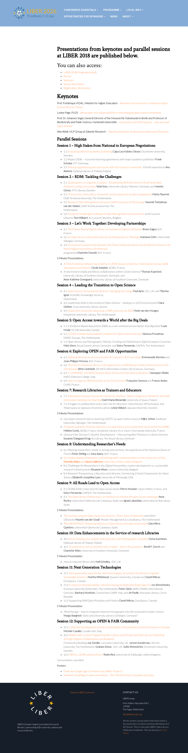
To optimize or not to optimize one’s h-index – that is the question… (106, 546)
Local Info (134, 9)
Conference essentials (81, 9)
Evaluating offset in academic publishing (89, 151)
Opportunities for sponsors (84, 16)
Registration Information (76, 87)
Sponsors (68, 80)
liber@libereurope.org (132, 714)
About (127, 16)
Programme (112, 9)
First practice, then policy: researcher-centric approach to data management (109, 194)
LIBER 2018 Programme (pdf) (80, 72)
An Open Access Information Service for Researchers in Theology (103, 236)
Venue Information (73, 84)
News (114, 16)
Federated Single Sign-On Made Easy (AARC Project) (92, 671)
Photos (67, 76)
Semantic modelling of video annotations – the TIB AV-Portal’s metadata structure (108, 675)
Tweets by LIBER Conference (82, 692)
